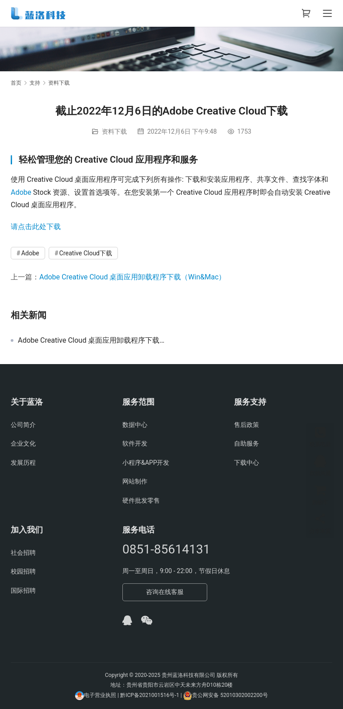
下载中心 (246, 462)
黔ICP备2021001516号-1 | (151, 695)
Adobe (21, 192)
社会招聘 (23, 552)
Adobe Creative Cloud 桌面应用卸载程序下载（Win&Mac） (132, 277)
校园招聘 (23, 571)
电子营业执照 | (101, 695)
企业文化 (23, 443)
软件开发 (134, 443)
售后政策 (246, 424)
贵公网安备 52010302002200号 (230, 695)
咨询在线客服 (165, 591)
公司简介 (23, 424)
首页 (16, 83)
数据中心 (134, 424)
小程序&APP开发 (146, 462)
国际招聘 (23, 590)
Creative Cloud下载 (85, 253)
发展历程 (23, 462)
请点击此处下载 (36, 226)
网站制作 (134, 481)
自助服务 (246, 443)
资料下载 (114, 131)
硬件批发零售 (141, 500)
